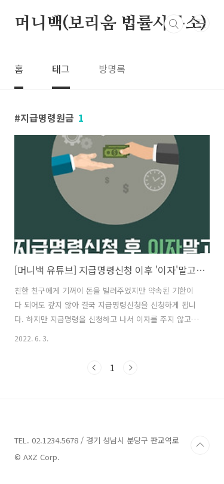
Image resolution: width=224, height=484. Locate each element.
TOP (200, 445)
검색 (174, 24)
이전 (94, 367)
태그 (61, 68)
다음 (130, 367)
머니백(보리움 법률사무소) (110, 24)
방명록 (112, 68)
